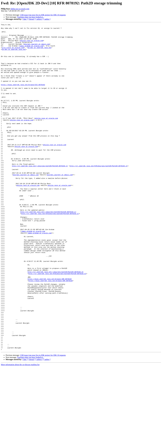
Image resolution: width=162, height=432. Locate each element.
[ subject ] (39, 19)
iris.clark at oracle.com (13, 52)
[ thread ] (31, 19)
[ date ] (25, 19)
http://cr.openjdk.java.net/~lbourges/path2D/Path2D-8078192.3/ (40, 194)
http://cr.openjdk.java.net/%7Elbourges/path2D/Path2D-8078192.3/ (99, 194)
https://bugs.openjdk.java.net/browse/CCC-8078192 (23, 97)
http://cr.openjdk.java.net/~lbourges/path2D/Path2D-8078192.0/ (56, 322)
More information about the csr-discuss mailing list (20, 430)
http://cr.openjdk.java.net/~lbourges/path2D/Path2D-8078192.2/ (48, 249)
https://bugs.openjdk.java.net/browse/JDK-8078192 (50, 330)
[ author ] (46, 19)
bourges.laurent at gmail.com (37, 48)
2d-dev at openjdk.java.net (39, 52)
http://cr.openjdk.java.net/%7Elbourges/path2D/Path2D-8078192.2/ (50, 252)
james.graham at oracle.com (31, 50)
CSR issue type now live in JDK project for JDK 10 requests (43, 15)
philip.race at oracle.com (20, 9)
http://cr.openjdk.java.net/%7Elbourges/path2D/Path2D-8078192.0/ (57, 324)
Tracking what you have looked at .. (30, 17)
